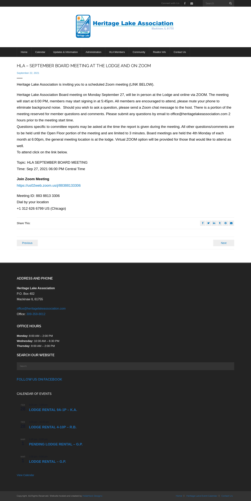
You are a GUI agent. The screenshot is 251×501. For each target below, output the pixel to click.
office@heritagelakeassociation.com (41, 308)
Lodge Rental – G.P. (47, 462)
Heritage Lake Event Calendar (201, 496)
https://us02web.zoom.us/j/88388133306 (49, 185)
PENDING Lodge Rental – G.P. (56, 444)
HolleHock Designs (92, 496)
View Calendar (25, 475)
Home (179, 496)
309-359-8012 (35, 314)
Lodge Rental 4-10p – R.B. (52, 427)
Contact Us (227, 496)
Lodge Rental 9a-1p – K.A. (53, 410)
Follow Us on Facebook (39, 379)
